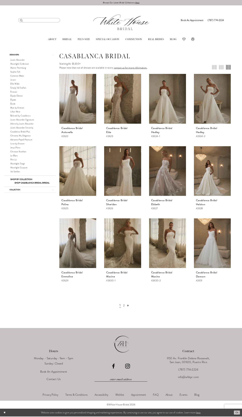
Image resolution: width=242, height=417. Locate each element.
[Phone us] (216, 20)
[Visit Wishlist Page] (184, 40)
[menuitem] (39, 21)
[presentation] (77, 99)
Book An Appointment (53, 372)
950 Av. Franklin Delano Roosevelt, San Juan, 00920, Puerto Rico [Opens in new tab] (188, 361)
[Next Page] (129, 306)
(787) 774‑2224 (188, 370)
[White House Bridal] (121, 23)
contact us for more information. (130, 68)
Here (139, 3)
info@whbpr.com (188, 378)
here (198, 413)
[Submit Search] (21, 21)
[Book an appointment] (192, 20)
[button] (192, 40)
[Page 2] (124, 306)
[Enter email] (120, 380)
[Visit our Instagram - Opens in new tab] (127, 366)
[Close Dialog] (5, 413)
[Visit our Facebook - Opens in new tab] (113, 366)
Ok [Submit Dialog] (236, 413)
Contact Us (54, 380)
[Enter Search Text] (39, 21)
